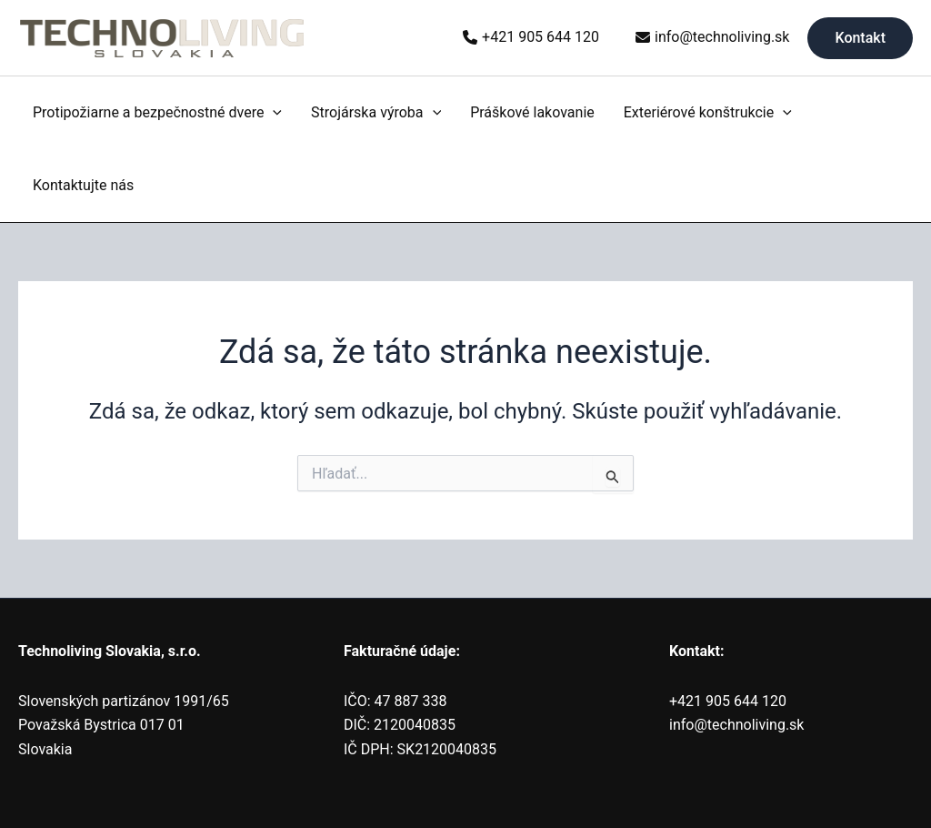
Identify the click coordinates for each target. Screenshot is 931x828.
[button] (860, 38)
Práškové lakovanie (532, 112)
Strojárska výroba (376, 112)
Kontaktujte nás (83, 185)
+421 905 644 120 (540, 36)
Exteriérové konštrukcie (708, 112)
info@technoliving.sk (722, 36)
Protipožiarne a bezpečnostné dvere (157, 112)
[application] (273, 112)
